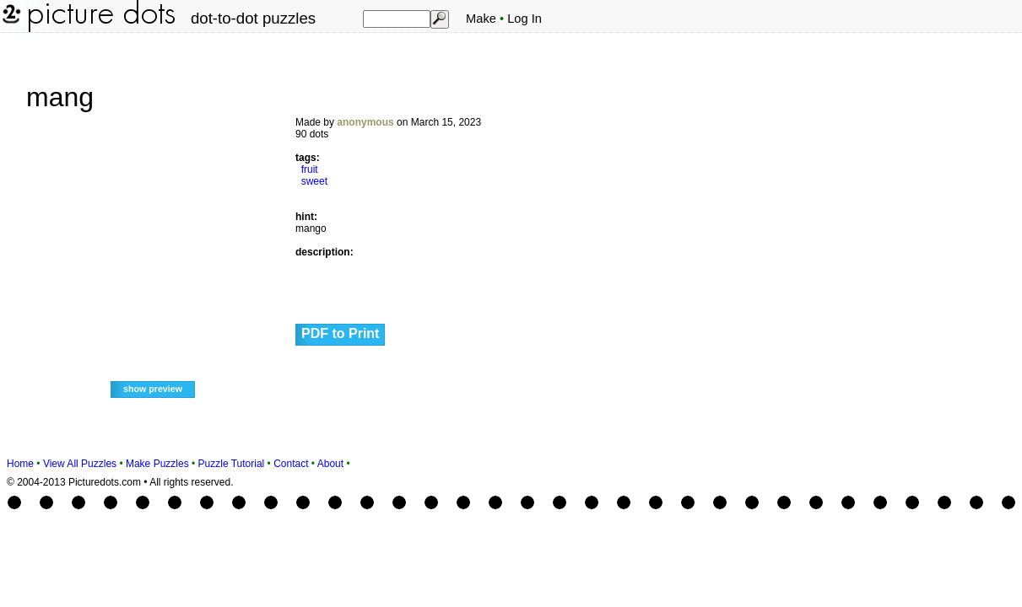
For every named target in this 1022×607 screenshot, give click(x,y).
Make (481, 18)
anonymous (365, 122)
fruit (309, 169)
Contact (290, 464)
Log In (524, 18)
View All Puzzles (79, 464)
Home (20, 464)
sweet (314, 181)
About (330, 464)
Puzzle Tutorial (231, 464)
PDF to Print (340, 333)
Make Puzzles (157, 464)
